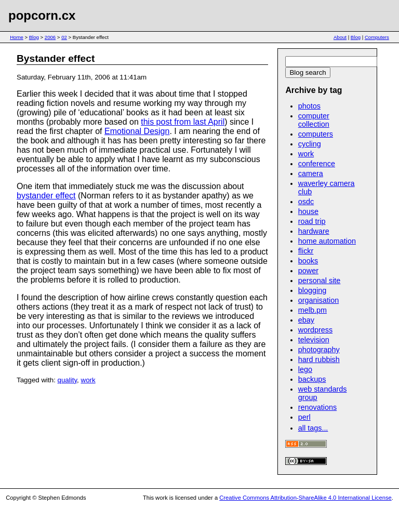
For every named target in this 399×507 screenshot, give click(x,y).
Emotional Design (136, 131)
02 (64, 37)
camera (310, 173)
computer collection (313, 120)
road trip (312, 221)
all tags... (313, 428)
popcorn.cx (41, 15)
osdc (306, 201)
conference (316, 163)
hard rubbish (319, 359)
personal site (319, 280)
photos (309, 106)
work (88, 380)
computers (315, 134)
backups (312, 379)
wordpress (315, 330)
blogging (312, 290)
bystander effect (46, 195)
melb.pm (312, 310)
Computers (377, 37)
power (308, 270)
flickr (306, 251)
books (308, 261)
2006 (50, 37)
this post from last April (182, 121)
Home (16, 37)
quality (67, 380)
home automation (327, 241)
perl (304, 417)
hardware (313, 231)
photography (319, 349)
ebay (306, 320)
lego (305, 369)
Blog (34, 37)
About (340, 37)
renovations (317, 407)
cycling (309, 144)
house (308, 211)
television (313, 340)
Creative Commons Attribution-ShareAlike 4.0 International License (305, 498)
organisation (318, 300)
